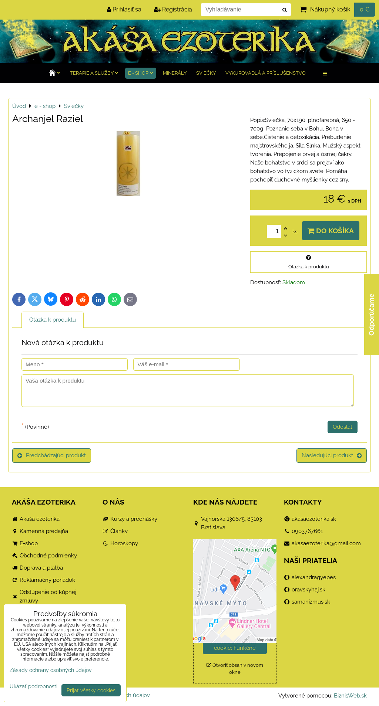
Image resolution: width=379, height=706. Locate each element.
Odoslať (342, 427)
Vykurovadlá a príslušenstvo (265, 73)
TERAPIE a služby (94, 73)
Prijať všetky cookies (91, 690)
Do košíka (331, 231)
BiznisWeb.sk (350, 695)
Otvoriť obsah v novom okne (235, 668)
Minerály (175, 73)
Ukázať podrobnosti (33, 686)
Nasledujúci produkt (332, 455)
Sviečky (206, 73)
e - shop (140, 73)
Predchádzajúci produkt (51, 455)
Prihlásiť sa (124, 9)
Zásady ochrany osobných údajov (50, 670)
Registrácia (173, 9)
